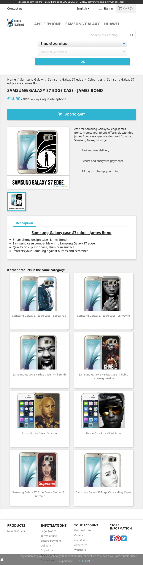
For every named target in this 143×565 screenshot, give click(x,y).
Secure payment (51, 540)
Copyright (47, 550)
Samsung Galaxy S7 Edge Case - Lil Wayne (103, 315)
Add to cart (71, 114)
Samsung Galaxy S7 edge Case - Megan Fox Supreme (39, 494)
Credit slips (81, 540)
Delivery (46, 545)
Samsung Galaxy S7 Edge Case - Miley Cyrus (103, 492)
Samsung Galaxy (82, 23)
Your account (86, 525)
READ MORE (86, 561)
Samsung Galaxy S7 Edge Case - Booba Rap (39, 315)
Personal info (82, 530)
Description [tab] (24, 223)
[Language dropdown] (84, 9)
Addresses (80, 545)
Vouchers (80, 550)
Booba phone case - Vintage (39, 433)
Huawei (111, 23)
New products (16, 531)
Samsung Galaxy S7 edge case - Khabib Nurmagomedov (103, 376)
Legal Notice (48, 531)
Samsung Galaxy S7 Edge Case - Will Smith (39, 374)
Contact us (14, 8)
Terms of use (49, 536)
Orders (78, 535)
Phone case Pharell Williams (103, 433)
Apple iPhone (47, 23)
